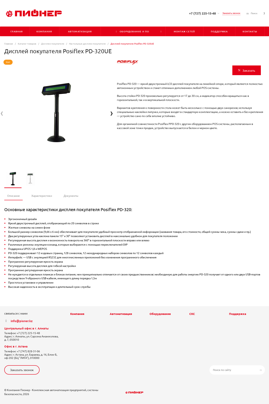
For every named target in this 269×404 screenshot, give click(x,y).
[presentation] (1, 113)
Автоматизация (121, 313)
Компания (77, 313)
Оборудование (160, 313)
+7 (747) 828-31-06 (28, 351)
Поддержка (237, 313)
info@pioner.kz (22, 321)
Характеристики (41, 195)
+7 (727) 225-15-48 (202, 13)
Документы (71, 195)
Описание (13, 195)
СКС (192, 313)
